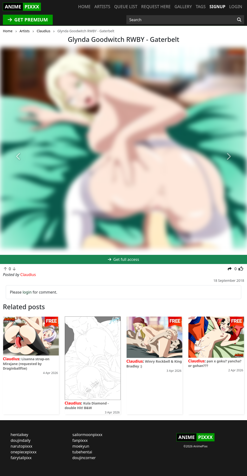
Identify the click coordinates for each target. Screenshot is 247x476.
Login (235, 6)
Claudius (11, 358)
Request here (156, 6)
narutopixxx (21, 446)
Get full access (123, 259)
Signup (217, 6)
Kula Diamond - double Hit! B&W (87, 405)
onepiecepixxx (24, 452)
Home (84, 6)
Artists (102, 6)
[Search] (239, 19)
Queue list (125, 6)
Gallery (183, 6)
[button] (18, 156)
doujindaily (21, 440)
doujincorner (84, 457)
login (27, 292)
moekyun (80, 446)
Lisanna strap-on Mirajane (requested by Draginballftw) (26, 363)
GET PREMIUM (28, 19)
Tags (201, 6)
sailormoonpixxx (87, 434)
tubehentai (82, 452)
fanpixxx (80, 440)
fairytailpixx (21, 457)
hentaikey (19, 434)
